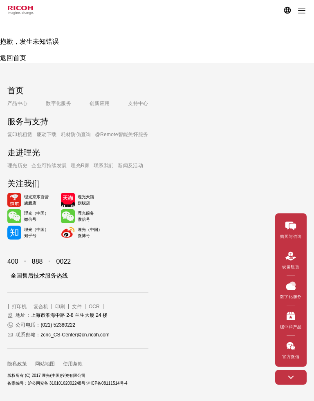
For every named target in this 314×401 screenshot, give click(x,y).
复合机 (41, 306)
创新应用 (100, 103)
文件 (77, 306)
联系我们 (104, 165)
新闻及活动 (130, 165)
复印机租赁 (20, 134)
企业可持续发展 (49, 165)
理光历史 (17, 165)
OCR (94, 306)
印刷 (60, 306)
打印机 (19, 306)
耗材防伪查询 (76, 134)
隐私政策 (17, 364)
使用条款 (73, 364)
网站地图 (45, 364)
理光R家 (80, 165)
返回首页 (13, 57)
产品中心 (17, 103)
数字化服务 (58, 103)
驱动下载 (47, 134)
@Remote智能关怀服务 (121, 134)
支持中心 (138, 103)
